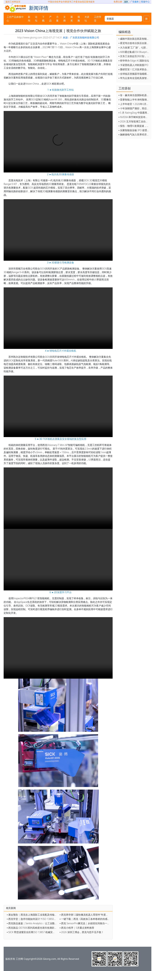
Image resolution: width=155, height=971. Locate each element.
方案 (57, 18)
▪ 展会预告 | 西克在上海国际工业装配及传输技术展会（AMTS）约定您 (32, 914)
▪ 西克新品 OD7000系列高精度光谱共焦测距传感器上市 (32, 927)
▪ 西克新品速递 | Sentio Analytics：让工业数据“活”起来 (32, 923)
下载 (43, 18)
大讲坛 (86, 18)
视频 (79, 18)
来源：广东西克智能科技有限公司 (81, 37)
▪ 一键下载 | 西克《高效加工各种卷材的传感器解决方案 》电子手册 (85, 919)
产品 (50, 18)
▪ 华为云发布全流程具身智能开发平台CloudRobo (134, 78)
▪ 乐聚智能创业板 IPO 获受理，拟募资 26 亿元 (134, 130)
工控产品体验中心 (15, 18)
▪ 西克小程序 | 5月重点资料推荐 (77, 927)
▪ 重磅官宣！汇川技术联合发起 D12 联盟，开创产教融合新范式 (134, 69)
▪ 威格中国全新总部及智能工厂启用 (134, 38)
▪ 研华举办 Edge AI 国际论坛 (134, 60)
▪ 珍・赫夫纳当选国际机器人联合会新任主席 (134, 95)
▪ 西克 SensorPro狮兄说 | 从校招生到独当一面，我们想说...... (85, 923)
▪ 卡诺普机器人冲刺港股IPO (133, 65)
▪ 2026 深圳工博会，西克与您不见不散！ (82, 932)
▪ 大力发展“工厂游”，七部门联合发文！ (134, 47)
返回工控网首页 (12, 1)
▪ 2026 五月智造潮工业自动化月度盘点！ (134, 121)
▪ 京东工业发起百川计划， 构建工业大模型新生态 (134, 56)
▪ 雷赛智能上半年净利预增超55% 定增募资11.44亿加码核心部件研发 (134, 99)
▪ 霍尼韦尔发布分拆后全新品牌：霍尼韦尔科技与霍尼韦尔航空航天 (134, 43)
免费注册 (118, 1)
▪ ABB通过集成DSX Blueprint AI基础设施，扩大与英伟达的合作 (134, 52)
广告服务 (134, 1)
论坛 (36, 18)
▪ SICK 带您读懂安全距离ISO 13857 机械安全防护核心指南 (32, 932)
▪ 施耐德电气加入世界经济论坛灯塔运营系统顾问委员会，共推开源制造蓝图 (134, 134)
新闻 (29, 18)
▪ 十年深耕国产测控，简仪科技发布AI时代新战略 (134, 108)
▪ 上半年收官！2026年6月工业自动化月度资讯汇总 (134, 104)
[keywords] (123, 19)
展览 (71, 18)
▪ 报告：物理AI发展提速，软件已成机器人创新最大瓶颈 (134, 126)
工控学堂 (97, 18)
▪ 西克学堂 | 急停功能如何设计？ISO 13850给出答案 (32, 919)
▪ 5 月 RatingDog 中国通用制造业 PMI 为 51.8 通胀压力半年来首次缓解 (134, 112)
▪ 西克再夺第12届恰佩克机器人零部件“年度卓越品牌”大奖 (85, 914)
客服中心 (145, 1)
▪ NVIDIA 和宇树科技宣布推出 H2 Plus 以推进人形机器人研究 (134, 117)
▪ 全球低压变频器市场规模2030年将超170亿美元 (134, 73)
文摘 (64, 18)
